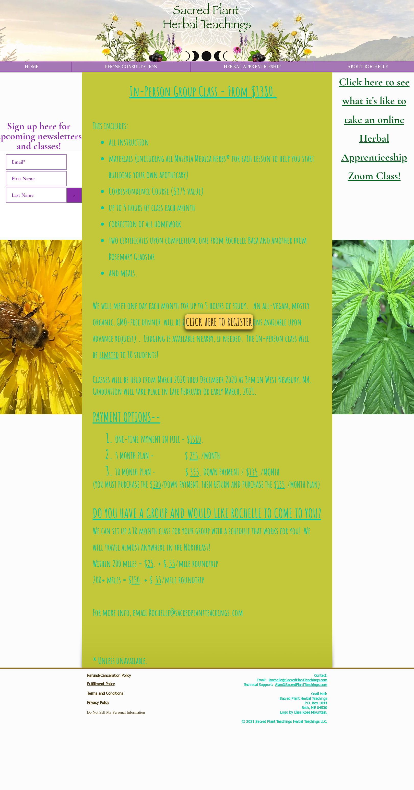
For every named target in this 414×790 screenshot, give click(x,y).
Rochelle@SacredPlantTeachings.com (298, 680)
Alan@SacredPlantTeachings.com (301, 685)
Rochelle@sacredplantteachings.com (196, 612)
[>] (74, 195)
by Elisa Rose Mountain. (307, 712)
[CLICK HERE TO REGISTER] (219, 321)
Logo (284, 712)
